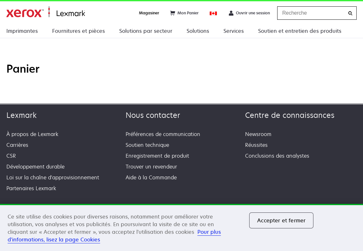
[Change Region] (213, 13)
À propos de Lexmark (32, 134)
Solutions (198, 30)
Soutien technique (147, 144)
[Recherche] (350, 13)
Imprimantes (22, 30)
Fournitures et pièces (78, 30)
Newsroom (258, 134)
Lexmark (21, 115)
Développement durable (35, 166)
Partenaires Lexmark (31, 188)
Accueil (45, 12)
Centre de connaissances (289, 115)
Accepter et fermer (281, 220)
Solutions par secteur (145, 30)
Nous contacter (153, 115)
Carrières (17, 144)
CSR (11, 155)
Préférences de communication (163, 134)
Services (233, 30)
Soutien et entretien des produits (299, 30)
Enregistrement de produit (157, 155)
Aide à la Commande (151, 177)
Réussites (256, 144)
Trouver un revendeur (151, 166)
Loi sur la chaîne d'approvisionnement (52, 177)
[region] (181, 227)
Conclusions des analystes (277, 155)
